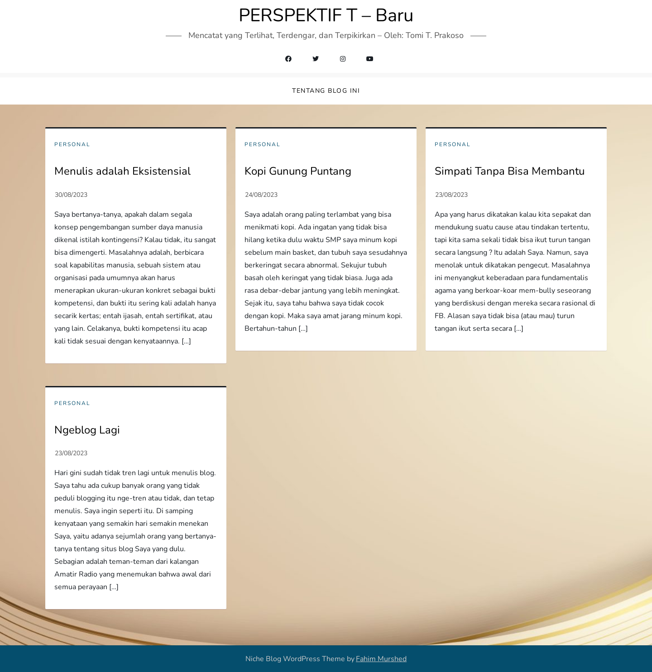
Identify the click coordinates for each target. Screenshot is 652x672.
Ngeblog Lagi (87, 430)
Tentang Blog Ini (326, 90)
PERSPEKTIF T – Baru (326, 15)
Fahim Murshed (381, 659)
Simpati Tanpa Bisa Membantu (510, 171)
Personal (72, 144)
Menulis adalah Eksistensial (122, 171)
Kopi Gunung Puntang (297, 171)
